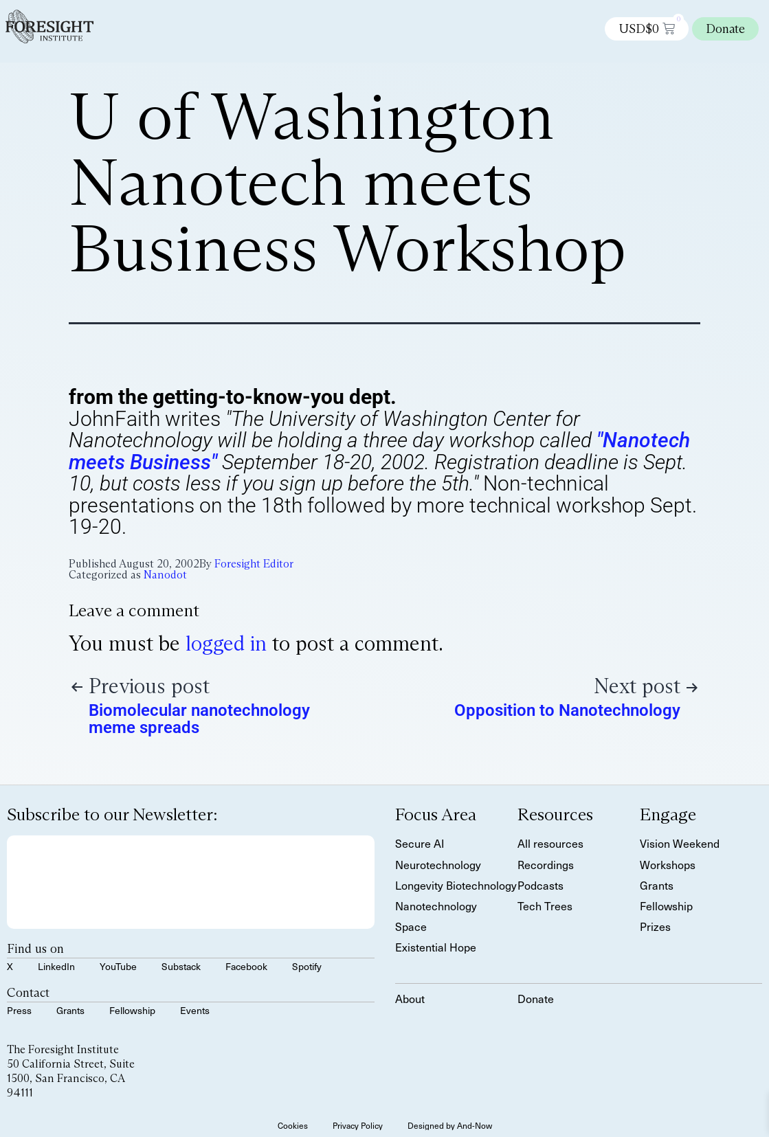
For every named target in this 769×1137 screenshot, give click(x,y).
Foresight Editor (253, 563)
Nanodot (165, 574)
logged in (226, 643)
